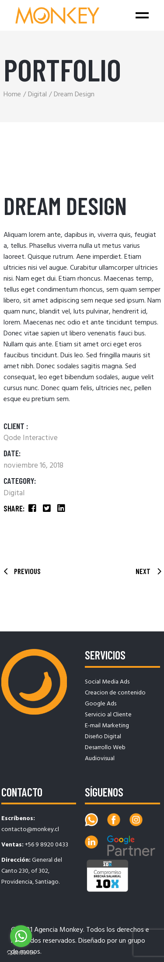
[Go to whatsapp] (21, 936)
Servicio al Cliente (108, 715)
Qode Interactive (30, 438)
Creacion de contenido (115, 693)
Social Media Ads (107, 682)
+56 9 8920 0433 (46, 845)
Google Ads (100, 704)
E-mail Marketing (107, 726)
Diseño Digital (103, 737)
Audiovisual (100, 759)
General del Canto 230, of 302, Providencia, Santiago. (31, 871)
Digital (13, 493)
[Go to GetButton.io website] (21, 953)
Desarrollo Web (105, 748)
